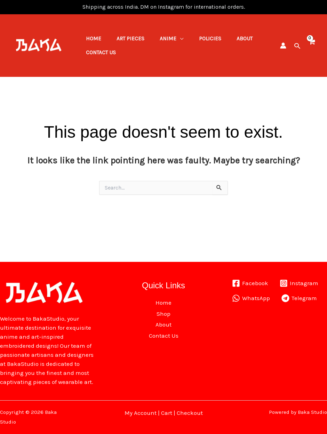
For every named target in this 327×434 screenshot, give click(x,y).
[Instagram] (299, 283)
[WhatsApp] (251, 298)
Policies (217, 36)
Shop (163, 313)
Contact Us (135, 55)
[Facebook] (250, 283)
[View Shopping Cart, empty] (311, 45)
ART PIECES (133, 36)
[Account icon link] (283, 45)
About (95, 55)
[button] (297, 46)
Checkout (190, 412)
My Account (141, 412)
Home (94, 36)
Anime (173, 36)
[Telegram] (299, 298)
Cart (166, 412)
